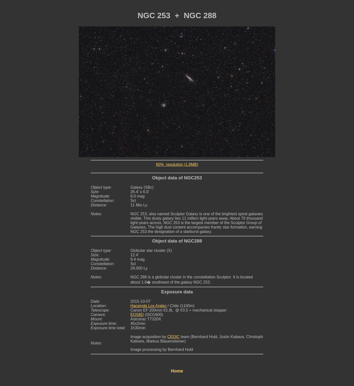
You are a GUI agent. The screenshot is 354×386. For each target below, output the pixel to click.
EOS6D (137, 315)
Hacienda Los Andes (148, 306)
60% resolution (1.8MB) (177, 164)
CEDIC (173, 337)
